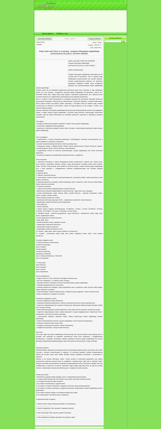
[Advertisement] (51, 73)
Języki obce (97, 47)
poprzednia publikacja (44, 39)
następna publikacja (95, 39)
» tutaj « (123, 1)
